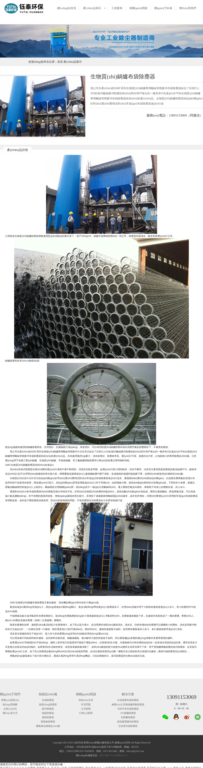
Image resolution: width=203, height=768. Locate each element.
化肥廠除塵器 (128, 717)
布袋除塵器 (83, 451)
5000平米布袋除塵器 (128, 709)
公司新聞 (86, 709)
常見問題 (86, 704)
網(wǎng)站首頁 (66, 8)
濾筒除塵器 (48, 717)
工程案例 (116, 8)
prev (4, 106)
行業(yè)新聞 (86, 713)
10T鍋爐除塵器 (128, 713)
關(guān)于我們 (10, 694)
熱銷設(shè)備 (48, 694)
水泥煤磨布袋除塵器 (128, 700)
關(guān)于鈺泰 (163, 8)
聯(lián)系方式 (10, 713)
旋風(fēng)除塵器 (48, 704)
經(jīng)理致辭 (10, 704)
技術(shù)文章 (86, 700)
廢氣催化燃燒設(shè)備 (48, 726)
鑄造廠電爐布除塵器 (128, 721)
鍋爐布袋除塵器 (30, 478)
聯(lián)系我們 (187, 8)
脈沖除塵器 (48, 709)
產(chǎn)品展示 (92, 8)
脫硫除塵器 (48, 713)
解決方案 (128, 694)
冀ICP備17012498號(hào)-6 (113, 755)
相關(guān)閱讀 (138, 8)
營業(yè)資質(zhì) (10, 700)
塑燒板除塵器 (48, 721)
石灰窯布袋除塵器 (127, 726)
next (81, 106)
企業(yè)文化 (10, 709)
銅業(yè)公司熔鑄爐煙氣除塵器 (128, 704)
